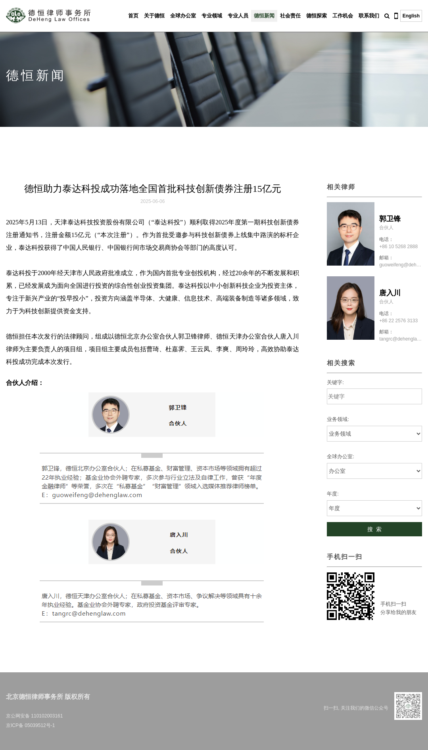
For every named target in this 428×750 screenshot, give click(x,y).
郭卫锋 (390, 219)
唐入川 (390, 293)
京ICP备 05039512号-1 (30, 725)
